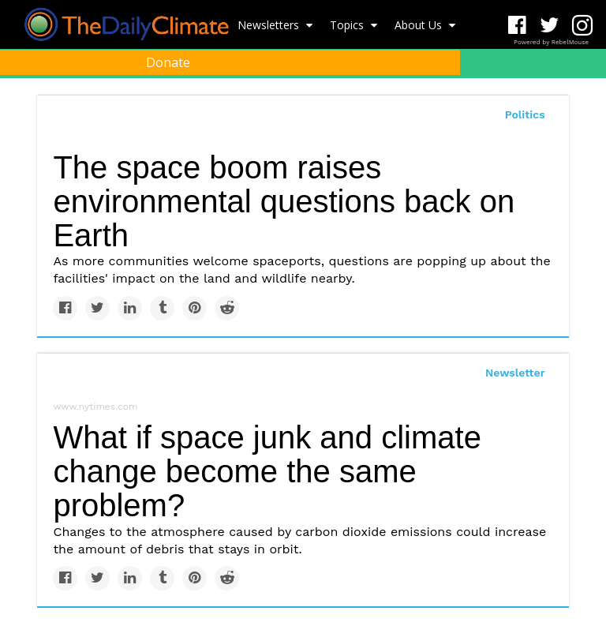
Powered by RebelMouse (551, 42)
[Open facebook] (517, 26)
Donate (168, 62)
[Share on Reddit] (227, 308)
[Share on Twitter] (97, 308)
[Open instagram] (582, 26)
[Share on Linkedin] (130, 308)
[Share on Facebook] (65, 308)
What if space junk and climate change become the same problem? (267, 471)
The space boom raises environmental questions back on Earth (283, 201)
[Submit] (584, 99)
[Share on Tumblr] (162, 308)
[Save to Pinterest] (194, 308)
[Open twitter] (549, 26)
